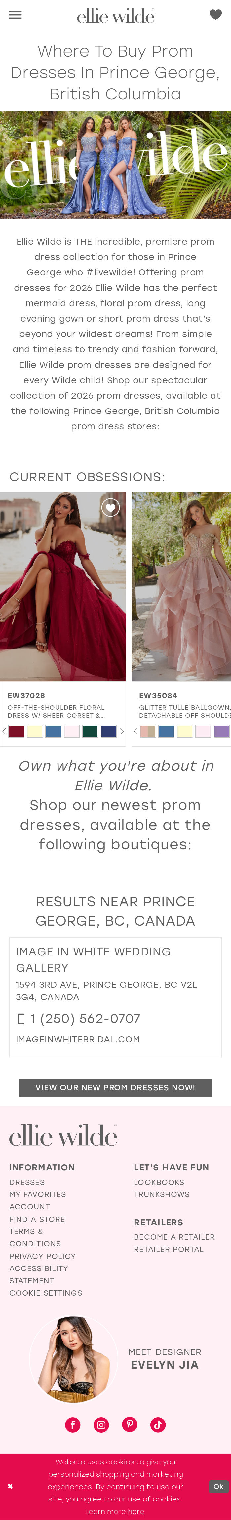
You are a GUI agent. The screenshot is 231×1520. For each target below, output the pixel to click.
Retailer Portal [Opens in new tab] (169, 1249)
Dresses (27, 1182)
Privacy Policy (42, 1256)
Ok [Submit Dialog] (218, 1486)
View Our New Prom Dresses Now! (115, 1087)
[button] (15, 15)
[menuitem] (15, 15)
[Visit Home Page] (115, 15)
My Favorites (37, 1194)
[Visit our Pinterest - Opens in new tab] (130, 1426)
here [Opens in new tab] (136, 1511)
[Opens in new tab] (78, 1039)
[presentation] (63, 586)
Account (29, 1206)
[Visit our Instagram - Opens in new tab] (101, 1426)
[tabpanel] (16, 731)
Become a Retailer (174, 1237)
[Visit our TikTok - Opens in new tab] (158, 1426)
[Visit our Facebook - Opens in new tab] (73, 1426)
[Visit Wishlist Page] (216, 15)
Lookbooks (159, 1182)
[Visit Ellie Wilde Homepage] (63, 1135)
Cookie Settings (46, 1293)
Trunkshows (162, 1194)
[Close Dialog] (10, 1487)
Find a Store (37, 1219)
